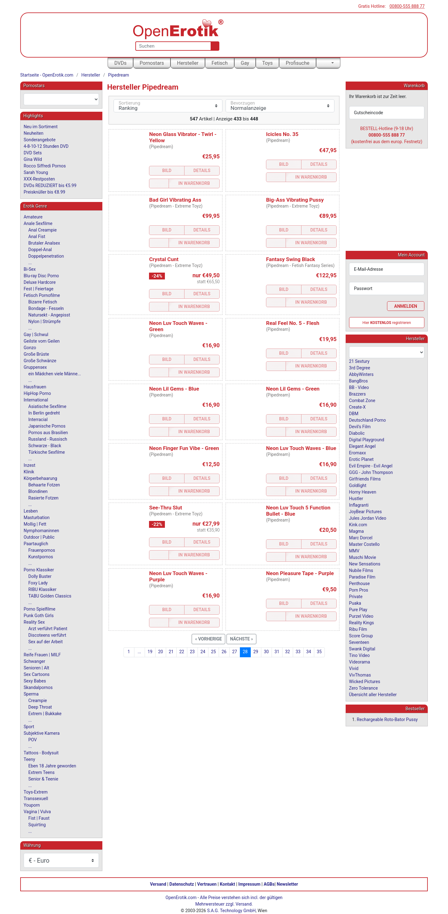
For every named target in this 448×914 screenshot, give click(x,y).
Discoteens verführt (47, 635)
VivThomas (360, 674)
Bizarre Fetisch (42, 301)
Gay (245, 63)
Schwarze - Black (44, 445)
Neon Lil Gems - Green (293, 389)
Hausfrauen (35, 386)
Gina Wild (33, 159)
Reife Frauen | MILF (42, 654)
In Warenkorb (194, 183)
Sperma (31, 693)
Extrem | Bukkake (45, 713)
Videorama (359, 661)
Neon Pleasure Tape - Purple (300, 573)
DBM (353, 413)
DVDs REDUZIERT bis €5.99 (50, 185)
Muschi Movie (362, 557)
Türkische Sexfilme (46, 452)
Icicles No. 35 (282, 134)
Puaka (355, 602)
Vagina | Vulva (37, 811)
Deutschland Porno (367, 419)
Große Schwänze (40, 360)
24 (202, 651)
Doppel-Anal (40, 249)
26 (224, 651)
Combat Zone (362, 400)
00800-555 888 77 (407, 6)
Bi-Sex (30, 269)
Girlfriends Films (365, 478)
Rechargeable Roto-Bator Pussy (387, 719)
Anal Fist (36, 236)
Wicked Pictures (364, 681)
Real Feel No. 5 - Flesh (292, 323)
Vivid (353, 668)
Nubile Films (361, 570)
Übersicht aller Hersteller (373, 694)
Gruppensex (35, 367)
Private (355, 596)
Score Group (361, 635)
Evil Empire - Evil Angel (371, 465)
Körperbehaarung (40, 478)
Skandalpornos (38, 687)
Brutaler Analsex (44, 243)
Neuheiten (33, 133)
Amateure (33, 216)
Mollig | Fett (35, 524)
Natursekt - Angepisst (49, 314)
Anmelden (405, 305)
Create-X (357, 406)
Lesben (31, 511)
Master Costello (364, 543)
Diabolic (357, 432)
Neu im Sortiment (41, 126)
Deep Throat (40, 707)
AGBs (269, 884)
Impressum (249, 884)
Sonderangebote (39, 139)
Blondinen (38, 491)
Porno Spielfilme (39, 609)
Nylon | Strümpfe (44, 321)
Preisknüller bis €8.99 (44, 192)
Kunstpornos (40, 556)
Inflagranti (359, 504)
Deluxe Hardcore (40, 282)
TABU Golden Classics (49, 595)
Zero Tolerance (363, 687)
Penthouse (359, 583)
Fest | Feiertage (39, 288)
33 (298, 651)
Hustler (356, 498)
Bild (166, 170)
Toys (267, 63)
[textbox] (61, 99)
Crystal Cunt (163, 259)
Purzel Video (361, 615)
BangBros (358, 380)
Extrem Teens (41, 772)
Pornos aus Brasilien (48, 432)
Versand (158, 884)
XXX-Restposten (39, 178)
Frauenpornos (41, 550)
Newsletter (287, 884)
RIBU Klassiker (42, 589)
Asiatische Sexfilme (47, 406)
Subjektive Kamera (42, 733)
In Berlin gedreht (44, 412)
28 (245, 651)
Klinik (29, 471)
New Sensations (364, 563)
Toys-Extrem (36, 792)
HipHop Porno (37, 393)
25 (213, 651)
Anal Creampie (42, 229)
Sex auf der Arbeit (45, 641)
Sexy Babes (35, 680)
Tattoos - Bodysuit (41, 752)
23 (192, 651)
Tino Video (359, 655)
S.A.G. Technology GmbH (231, 910)
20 (160, 651)
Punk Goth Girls (39, 615)
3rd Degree (359, 367)
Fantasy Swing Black (290, 259)
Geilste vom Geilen (42, 341)
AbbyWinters (361, 374)
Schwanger (34, 661)
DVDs (120, 63)
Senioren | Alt (36, 667)
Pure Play (358, 609)
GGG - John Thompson (371, 472)
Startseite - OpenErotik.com (46, 75)
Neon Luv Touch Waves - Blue (301, 448)
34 (308, 651)
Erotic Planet (361, 459)
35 (319, 651)
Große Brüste (36, 354)
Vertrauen (207, 884)
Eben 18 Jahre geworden (52, 765)
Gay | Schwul (36, 334)
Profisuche (297, 63)
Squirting (37, 824)
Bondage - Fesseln (46, 308)
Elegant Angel (362, 445)
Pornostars (152, 63)
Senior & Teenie (43, 778)
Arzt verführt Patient (47, 628)
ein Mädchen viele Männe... (54, 373)
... (139, 651)
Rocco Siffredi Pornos (45, 165)
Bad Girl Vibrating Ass (175, 200)
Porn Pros (358, 589)
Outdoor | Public (39, 537)
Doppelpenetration (46, 256)
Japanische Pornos (47, 426)
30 (266, 651)
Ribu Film (358, 628)
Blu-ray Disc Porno (41, 275)
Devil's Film (360, 426)
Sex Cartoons (36, 674)
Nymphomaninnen (41, 530)
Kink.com (358, 524)
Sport (29, 726)
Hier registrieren (386, 322)
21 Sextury (359, 361)
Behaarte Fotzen (44, 484)
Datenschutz (182, 884)
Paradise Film (362, 576)
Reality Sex (34, 622)
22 (181, 651)
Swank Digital (362, 648)
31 (276, 651)
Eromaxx (357, 452)
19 (149, 651)
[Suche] (213, 46)
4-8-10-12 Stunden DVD (46, 146)
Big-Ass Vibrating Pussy (295, 200)
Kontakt (227, 884)
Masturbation (36, 517)
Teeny (29, 759)
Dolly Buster (40, 576)
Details (202, 170)
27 (234, 651)
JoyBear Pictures (365, 511)
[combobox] (61, 99)
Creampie (37, 700)
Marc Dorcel (360, 537)
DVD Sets (33, 152)
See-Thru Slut (165, 507)
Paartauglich (36, 543)
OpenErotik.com (181, 897)
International (36, 399)
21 (171, 651)
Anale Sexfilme (38, 223)
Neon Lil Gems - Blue (174, 389)
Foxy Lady (38, 582)
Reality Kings (361, 622)
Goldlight (357, 485)
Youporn (32, 805)
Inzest (29, 465)
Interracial (38, 419)
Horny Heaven (362, 491)
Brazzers (357, 393)
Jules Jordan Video (367, 517)
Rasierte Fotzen (43, 497)
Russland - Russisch (47, 439)
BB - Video (359, 387)
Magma (356, 530)
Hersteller (187, 63)
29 (255, 651)
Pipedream (118, 75)
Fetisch (220, 63)
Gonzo (30, 347)
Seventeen (359, 642)
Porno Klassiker (39, 569)
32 (287, 651)
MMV (354, 550)
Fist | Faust (38, 818)
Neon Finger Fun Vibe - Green (184, 448)
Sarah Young (36, 172)
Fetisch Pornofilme (42, 295)
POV (32, 739)
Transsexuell (36, 798)
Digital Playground (366, 439)
